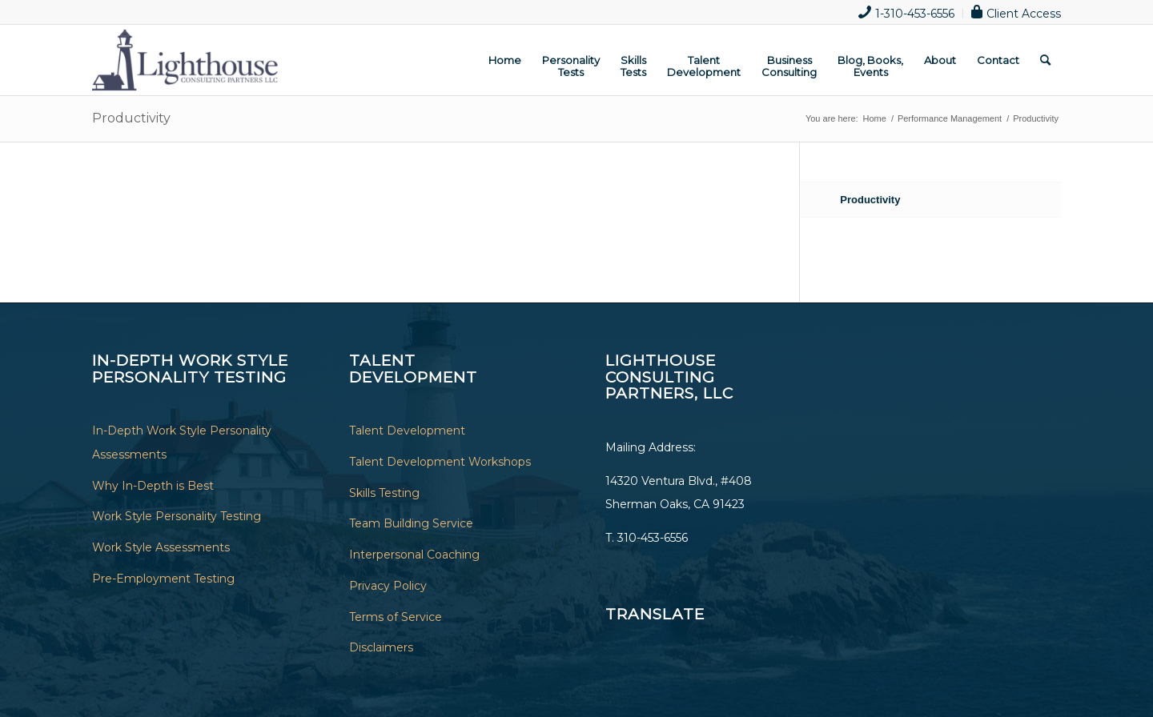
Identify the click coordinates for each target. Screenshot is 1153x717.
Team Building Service (411, 523)
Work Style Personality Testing (176, 516)
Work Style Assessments (161, 547)
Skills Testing (384, 493)
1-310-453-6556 (906, 12)
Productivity (131, 118)
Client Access (1016, 12)
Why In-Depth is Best (153, 486)
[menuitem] (906, 13)
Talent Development (407, 430)
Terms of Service (395, 617)
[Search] (1045, 60)
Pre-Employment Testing (163, 578)
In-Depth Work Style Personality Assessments (181, 442)
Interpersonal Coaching (414, 554)
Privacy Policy (388, 586)
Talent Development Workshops (440, 462)
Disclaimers (381, 647)
